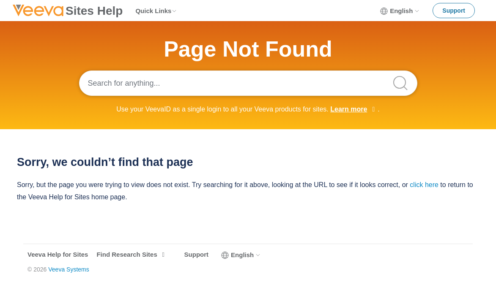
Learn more (348, 109)
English (400, 11)
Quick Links (156, 10)
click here (424, 184)
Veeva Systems (68, 269)
